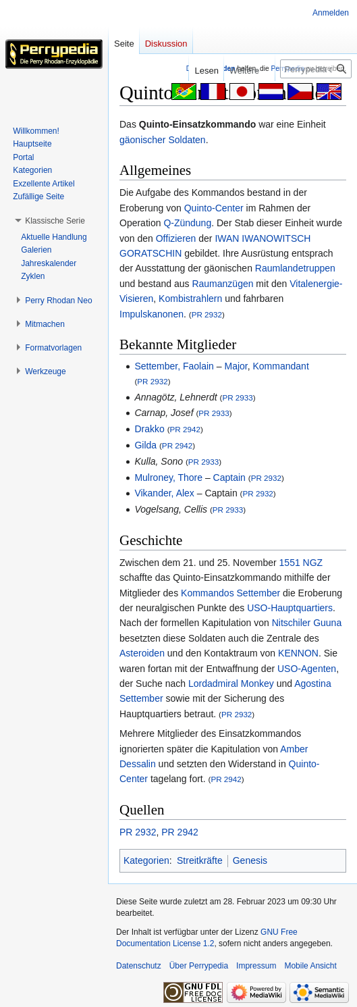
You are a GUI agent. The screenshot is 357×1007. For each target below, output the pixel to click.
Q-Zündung (187, 222)
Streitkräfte (200, 860)
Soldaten (186, 139)
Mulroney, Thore (168, 477)
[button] (55, 221)
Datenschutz (138, 966)
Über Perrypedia (198, 966)
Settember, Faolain (174, 366)
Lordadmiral (213, 683)
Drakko (149, 428)
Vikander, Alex (164, 493)
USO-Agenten (306, 668)
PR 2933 (237, 397)
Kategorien (146, 860)
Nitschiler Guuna (307, 622)
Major (235, 366)
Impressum (256, 966)
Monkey (257, 683)
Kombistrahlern (190, 298)
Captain (229, 477)
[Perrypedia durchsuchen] (316, 68)
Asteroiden (142, 653)
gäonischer (142, 139)
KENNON (298, 653)
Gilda (145, 445)
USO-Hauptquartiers (290, 607)
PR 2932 (207, 314)
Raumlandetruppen (295, 268)
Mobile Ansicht (310, 966)
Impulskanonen (151, 314)
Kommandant (281, 366)
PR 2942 (185, 429)
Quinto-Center (214, 208)
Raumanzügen (222, 283)
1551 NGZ (301, 562)
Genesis (250, 860)
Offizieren (176, 238)
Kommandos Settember (230, 593)
